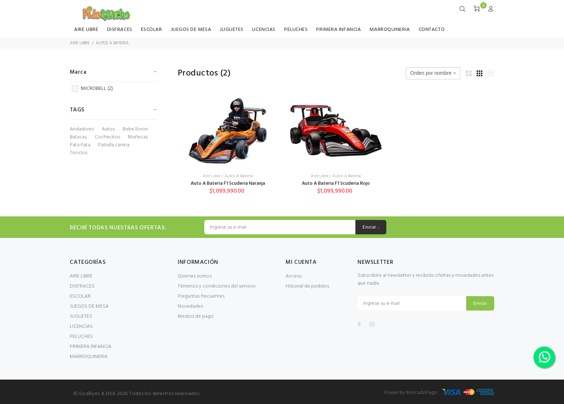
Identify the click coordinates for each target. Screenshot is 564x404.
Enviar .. (371, 227)
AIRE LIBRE (86, 30)
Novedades (190, 306)
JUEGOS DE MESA (191, 30)
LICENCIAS (264, 30)
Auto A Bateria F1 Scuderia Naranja (228, 183)
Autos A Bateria (238, 176)
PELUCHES (296, 30)
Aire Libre (211, 176)
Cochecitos (107, 137)
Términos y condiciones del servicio (217, 286)
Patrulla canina (113, 145)
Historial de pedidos (307, 286)
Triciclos (78, 153)
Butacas (78, 137)
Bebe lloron (135, 129)
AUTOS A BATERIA (112, 43)
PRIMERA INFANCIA (338, 30)
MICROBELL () (92, 89)
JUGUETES (231, 30)
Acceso (294, 276)
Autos (108, 129)
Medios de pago (196, 316)
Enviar (480, 303)
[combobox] (433, 73)
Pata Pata (80, 145)
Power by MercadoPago (410, 393)
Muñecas (138, 137)
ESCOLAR (151, 30)
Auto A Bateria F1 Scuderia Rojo (336, 183)
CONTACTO (432, 30)
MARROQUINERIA (389, 30)
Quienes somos (195, 276)
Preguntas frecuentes (201, 296)
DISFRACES (119, 30)
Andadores (82, 129)
